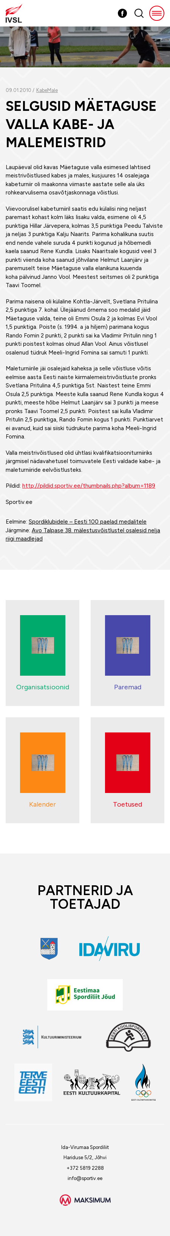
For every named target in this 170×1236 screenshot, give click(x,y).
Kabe (41, 90)
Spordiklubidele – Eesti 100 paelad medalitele (88, 521)
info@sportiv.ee (85, 1178)
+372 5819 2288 (85, 1168)
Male (52, 90)
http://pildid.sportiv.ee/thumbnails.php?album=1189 (88, 485)
